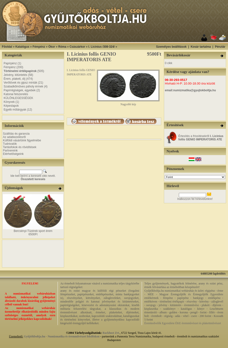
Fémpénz (39, 46)
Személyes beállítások (171, 46)
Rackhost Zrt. (111, 333)
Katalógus (22, 46)
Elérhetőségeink (13, 154)
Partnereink (10, 150)
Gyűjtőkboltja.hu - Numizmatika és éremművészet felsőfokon (62, 336)
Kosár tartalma (201, 46)
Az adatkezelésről (14, 137)
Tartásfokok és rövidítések (19, 147)
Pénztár (220, 46)
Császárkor (77, 46)
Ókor (51, 46)
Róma (62, 46)
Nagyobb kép (128, 103)
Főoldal (7, 46)
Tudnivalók (10, 143)
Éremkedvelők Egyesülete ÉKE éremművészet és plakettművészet (182, 323)
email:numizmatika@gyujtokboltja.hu (190, 90)
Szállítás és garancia (16, 133)
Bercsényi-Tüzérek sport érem (33, 231)
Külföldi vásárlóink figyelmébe (22, 140)
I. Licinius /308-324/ (101, 46)
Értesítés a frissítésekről (200, 137)
